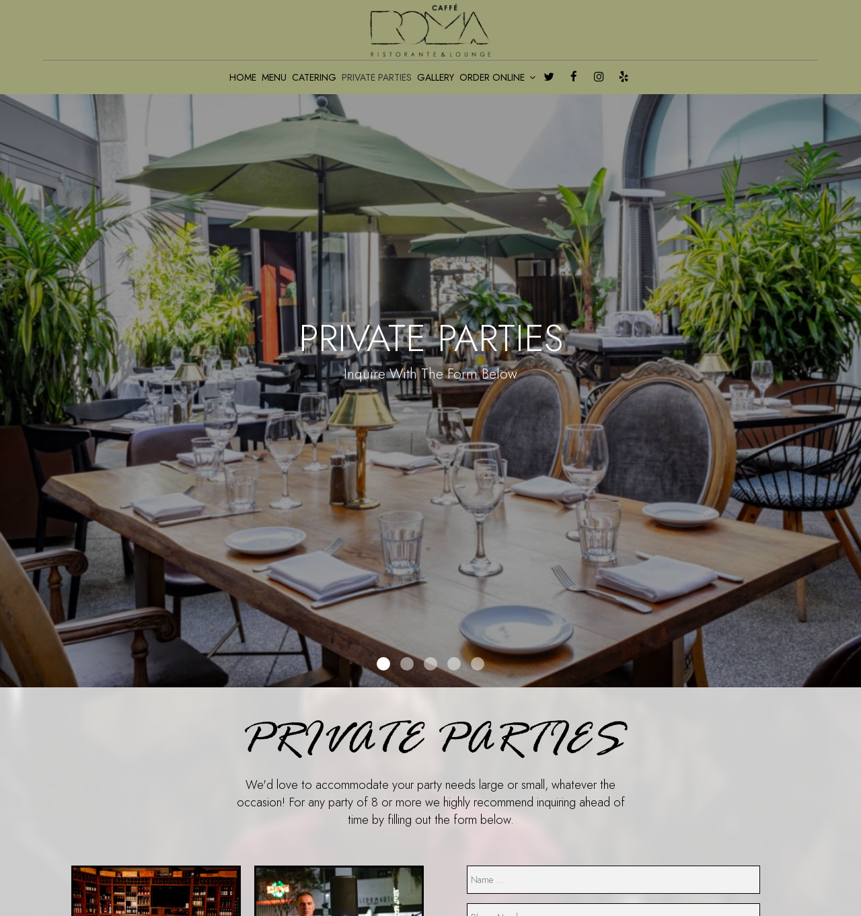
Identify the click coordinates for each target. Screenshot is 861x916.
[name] (613, 880)
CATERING (314, 77)
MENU (274, 77)
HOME (242, 77)
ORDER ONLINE (497, 77)
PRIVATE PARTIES (377, 77)
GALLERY (435, 77)
